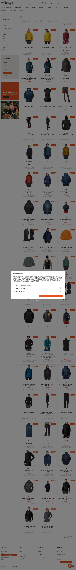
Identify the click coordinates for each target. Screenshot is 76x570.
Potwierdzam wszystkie (51, 295)
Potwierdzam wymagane (25, 295)
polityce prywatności (25, 278)
